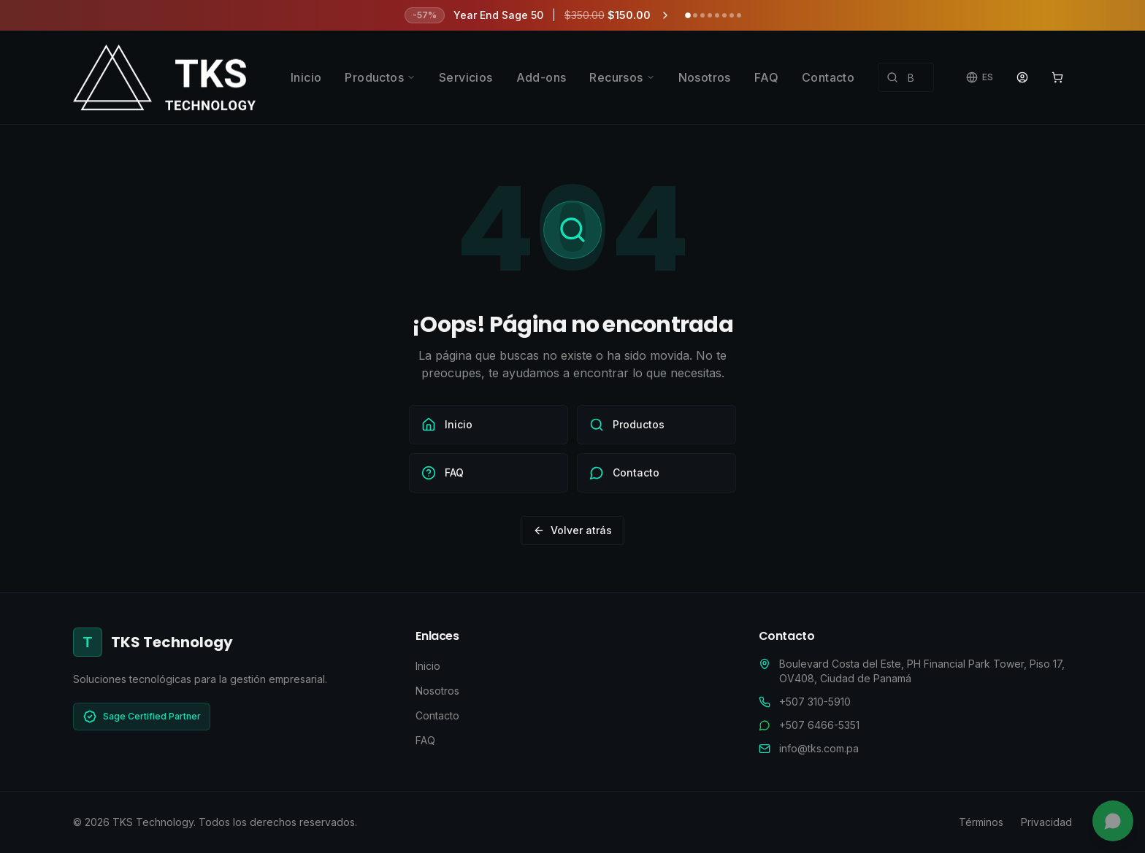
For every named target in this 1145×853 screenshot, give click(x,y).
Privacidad (1046, 822)
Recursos (621, 77)
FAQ (766, 77)
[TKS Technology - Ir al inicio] (164, 77)
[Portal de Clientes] (1022, 77)
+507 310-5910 (815, 701)
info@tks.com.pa (819, 748)
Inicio (306, 77)
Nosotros (704, 77)
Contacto (828, 77)
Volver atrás (572, 530)
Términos (981, 822)
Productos (380, 77)
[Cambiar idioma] (979, 77)
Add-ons (541, 77)
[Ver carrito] (1057, 77)
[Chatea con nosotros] (1112, 820)
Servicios (466, 77)
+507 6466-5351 (819, 725)
